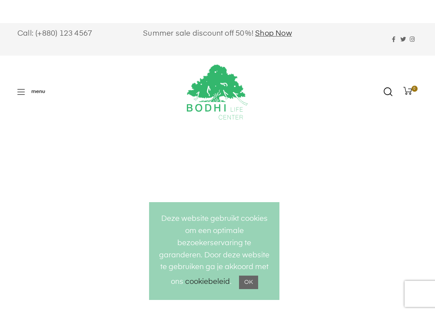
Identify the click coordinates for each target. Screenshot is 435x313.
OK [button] (248, 282)
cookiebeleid (207, 282)
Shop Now (273, 33)
